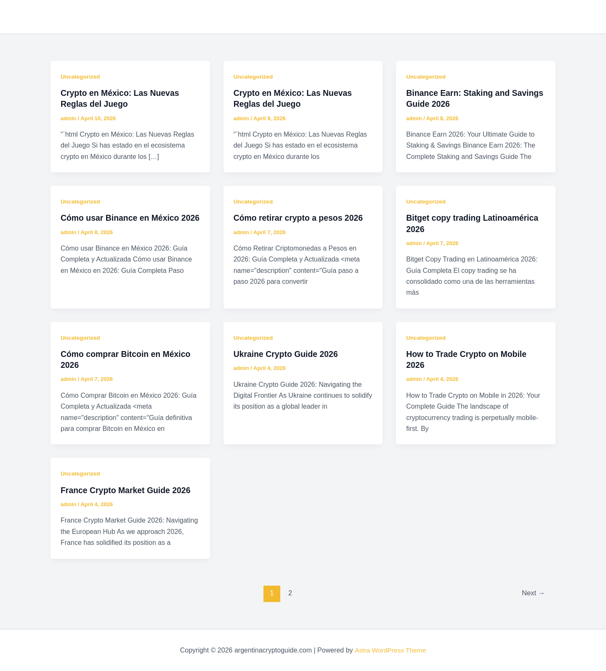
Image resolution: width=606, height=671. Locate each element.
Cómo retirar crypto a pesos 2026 (300, 217)
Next (533, 592)
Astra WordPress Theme (390, 649)
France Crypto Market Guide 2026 (127, 489)
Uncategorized (81, 76)
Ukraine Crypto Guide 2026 (287, 353)
